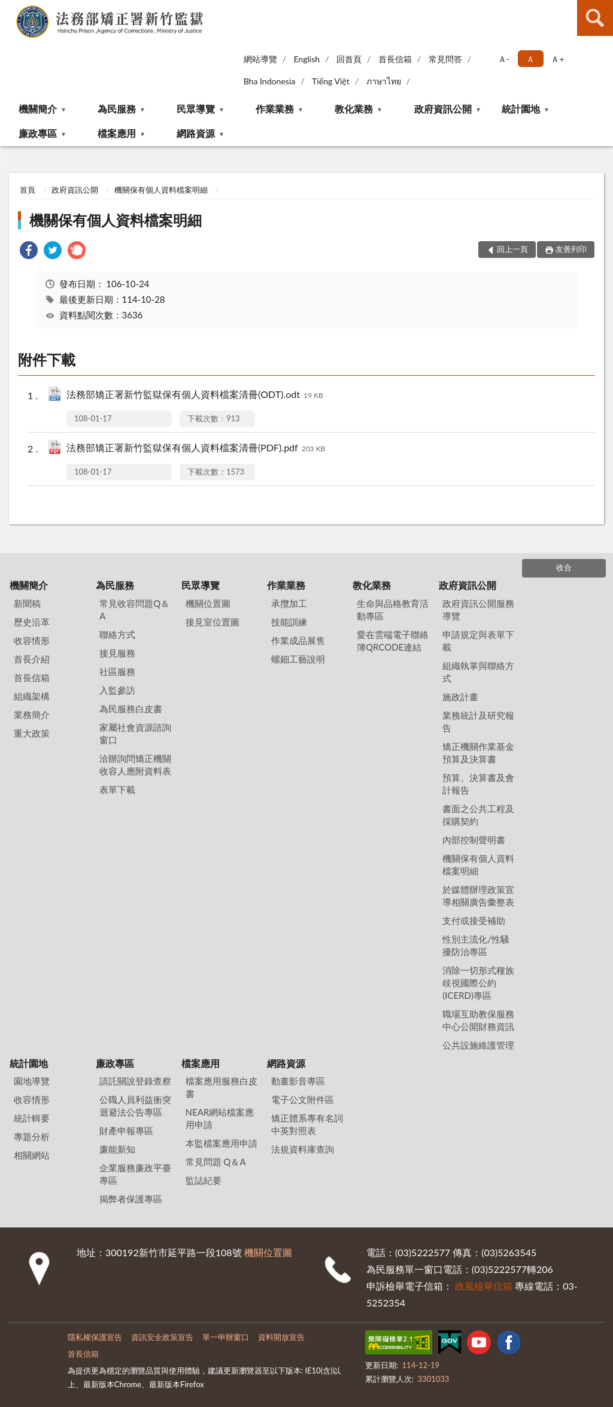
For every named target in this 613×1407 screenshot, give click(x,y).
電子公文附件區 (302, 1099)
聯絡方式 (117, 634)
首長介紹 (32, 659)
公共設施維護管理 (478, 1045)
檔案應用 (117, 133)
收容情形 (32, 640)
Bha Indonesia (270, 81)
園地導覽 (32, 1080)
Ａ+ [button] (557, 59)
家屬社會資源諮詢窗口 (135, 733)
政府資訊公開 (443, 108)
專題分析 (32, 1136)
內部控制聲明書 (473, 839)
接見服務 (117, 653)
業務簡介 (32, 714)
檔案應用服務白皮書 (221, 1087)
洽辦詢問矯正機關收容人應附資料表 (135, 764)
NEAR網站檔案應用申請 (220, 1118)
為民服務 (117, 108)
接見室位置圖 (212, 621)
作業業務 (275, 108)
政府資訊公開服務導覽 (478, 609)
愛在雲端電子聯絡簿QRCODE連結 (393, 640)
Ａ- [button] (503, 59)
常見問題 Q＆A (216, 1161)
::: (10, 9)
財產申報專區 (126, 1130)
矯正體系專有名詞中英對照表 (307, 1124)
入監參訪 (117, 690)
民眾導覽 (196, 108)
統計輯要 (32, 1118)
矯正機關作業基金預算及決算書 (478, 752)
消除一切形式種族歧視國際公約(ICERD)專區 (478, 983)
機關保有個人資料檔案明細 (161, 190)
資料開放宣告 (281, 1337)
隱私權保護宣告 (95, 1337)
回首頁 (349, 59)
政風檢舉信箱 (483, 1285)
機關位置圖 (208, 603)
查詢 (595, 18)
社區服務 (117, 671)
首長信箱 (395, 59)
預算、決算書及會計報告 (478, 783)
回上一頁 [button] (512, 249)
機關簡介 (38, 108)
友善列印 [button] (571, 249)
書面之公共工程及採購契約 (478, 814)
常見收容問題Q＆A (134, 609)
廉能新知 (117, 1149)
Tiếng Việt (331, 81)
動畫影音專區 (298, 1080)
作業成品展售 (298, 640)
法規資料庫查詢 (302, 1149)
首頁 (27, 190)
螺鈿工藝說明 (298, 659)
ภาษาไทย (383, 81)
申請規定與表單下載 (478, 640)
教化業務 (354, 108)
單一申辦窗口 (225, 1337)
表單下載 (117, 789)
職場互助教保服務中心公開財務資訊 (478, 1020)
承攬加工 (289, 603)
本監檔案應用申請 (221, 1143)
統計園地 (521, 108)
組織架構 (32, 696)
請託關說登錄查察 (135, 1080)
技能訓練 (289, 621)
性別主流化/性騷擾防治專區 (475, 945)
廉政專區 (38, 133)
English (306, 59)
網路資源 (196, 133)
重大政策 (32, 733)
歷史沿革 (32, 621)
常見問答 (445, 59)
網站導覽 (260, 59)
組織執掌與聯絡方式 (478, 671)
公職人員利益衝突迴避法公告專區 (135, 1105)
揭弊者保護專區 (130, 1198)
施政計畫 (460, 696)
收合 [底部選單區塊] (564, 567)
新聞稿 (27, 603)
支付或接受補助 (473, 920)
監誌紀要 (203, 1180)
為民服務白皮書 (130, 708)
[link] (29, 251)
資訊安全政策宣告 (162, 1337)
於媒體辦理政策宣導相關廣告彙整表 (478, 895)
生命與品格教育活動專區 (393, 609)
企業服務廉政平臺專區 (135, 1174)
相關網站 (32, 1155)
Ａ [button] (530, 59)
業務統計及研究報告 (478, 721)
